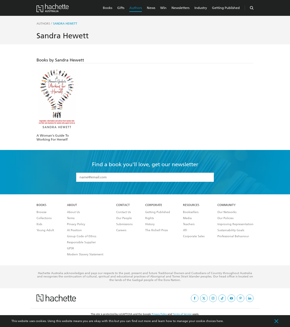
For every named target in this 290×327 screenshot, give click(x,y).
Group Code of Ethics (81, 236)
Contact (123, 205)
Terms (70, 218)
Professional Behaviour (233, 236)
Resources (191, 205)
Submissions (124, 224)
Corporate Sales (193, 236)
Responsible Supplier (81, 242)
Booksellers (190, 212)
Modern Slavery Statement (85, 254)
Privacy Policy (76, 224)
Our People (124, 218)
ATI (185, 230)
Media (187, 218)
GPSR (70, 248)
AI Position (74, 230)
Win (163, 8)
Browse (42, 212)
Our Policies (225, 218)
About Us (73, 212)
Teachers (188, 224)
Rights (149, 218)
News (151, 8)
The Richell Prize (156, 230)
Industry (200, 8)
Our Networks (226, 212)
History (150, 224)
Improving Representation (235, 224)
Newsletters (180, 8)
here (220, 321)
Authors (135, 8)
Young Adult (45, 230)
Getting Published (226, 8)
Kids (39, 224)
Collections (44, 218)
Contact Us (123, 212)
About (72, 205)
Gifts (120, 8)
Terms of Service (182, 314)
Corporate (153, 205)
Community (226, 205)
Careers (121, 230)
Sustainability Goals (230, 230)
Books (107, 8)
